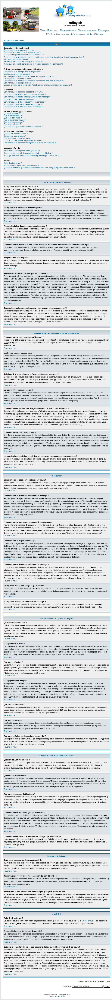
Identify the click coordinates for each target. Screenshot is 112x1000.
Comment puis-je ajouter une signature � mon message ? (27, 97)
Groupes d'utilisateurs (87, 31)
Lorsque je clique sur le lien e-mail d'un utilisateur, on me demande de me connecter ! (38, 85)
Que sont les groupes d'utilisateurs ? (18, 138)
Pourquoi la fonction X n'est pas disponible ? (21, 165)
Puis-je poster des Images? (14, 120)
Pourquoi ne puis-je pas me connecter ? (19, 50)
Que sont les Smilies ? (13, 118)
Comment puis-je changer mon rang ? (19, 83)
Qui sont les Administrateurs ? (16, 134)
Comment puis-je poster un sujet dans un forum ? (23, 92)
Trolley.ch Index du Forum (13, 40)
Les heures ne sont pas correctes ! (17, 74)
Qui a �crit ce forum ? (13, 163)
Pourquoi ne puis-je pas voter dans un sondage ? (23, 107)
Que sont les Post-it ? (12, 124)
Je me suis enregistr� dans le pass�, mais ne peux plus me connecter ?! (33, 64)
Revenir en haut (10, 203)
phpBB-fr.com (60, 996)
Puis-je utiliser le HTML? (13, 116)
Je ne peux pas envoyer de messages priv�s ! (22, 151)
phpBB (52, 994)
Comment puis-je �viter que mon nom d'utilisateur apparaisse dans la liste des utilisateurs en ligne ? (44, 57)
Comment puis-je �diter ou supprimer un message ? (25, 94)
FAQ (43, 31)
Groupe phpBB (87, 921)
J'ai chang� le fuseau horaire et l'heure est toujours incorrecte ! (29, 76)
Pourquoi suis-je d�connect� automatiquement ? (24, 55)
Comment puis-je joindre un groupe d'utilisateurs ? (24, 140)
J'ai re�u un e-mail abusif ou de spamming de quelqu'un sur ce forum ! (32, 156)
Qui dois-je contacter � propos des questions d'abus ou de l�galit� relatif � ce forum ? (39, 168)
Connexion (99, 34)
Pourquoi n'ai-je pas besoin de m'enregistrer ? (22, 52)
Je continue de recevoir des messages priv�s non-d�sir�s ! (28, 153)
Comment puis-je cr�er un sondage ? (19, 99)
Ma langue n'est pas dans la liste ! (17, 79)
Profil (49, 34)
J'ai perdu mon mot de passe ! (16, 59)
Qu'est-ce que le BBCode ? (14, 114)
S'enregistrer (103, 31)
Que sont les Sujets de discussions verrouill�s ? (23, 127)
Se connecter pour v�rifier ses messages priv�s (73, 34)
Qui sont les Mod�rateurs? (15, 136)
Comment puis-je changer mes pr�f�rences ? (22, 72)
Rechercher (52, 31)
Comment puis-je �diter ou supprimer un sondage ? (25, 102)
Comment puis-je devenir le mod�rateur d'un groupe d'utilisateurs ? (31, 143)
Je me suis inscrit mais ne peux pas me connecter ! (24, 62)
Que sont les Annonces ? (14, 122)
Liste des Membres (68, 31)
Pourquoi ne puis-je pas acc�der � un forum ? (23, 104)
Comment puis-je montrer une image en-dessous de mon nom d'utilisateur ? (34, 81)
